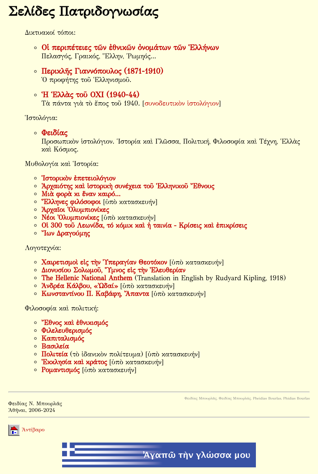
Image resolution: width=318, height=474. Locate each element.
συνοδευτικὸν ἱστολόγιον (182, 103)
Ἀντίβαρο (26, 429)
